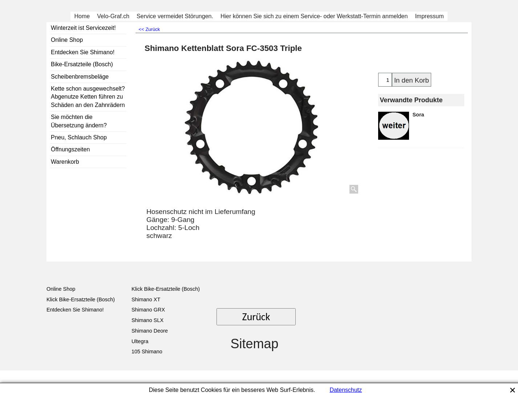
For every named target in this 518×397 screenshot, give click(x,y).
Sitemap (254, 343)
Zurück (256, 316)
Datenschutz (345, 390)
